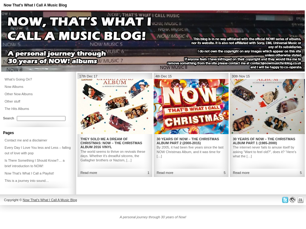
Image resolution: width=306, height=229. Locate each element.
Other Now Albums (19, 94)
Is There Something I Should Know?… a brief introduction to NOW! (35, 163)
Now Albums (14, 86)
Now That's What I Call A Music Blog (35, 5)
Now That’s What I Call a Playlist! (29, 173)
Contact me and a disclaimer (26, 140)
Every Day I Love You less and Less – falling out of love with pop (38, 150)
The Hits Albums (17, 109)
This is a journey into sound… (27, 180)
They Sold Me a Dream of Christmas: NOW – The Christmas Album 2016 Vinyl (111, 143)
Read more (88, 173)
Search (8, 118)
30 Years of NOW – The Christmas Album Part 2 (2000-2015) (188, 141)
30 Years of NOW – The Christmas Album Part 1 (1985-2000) (264, 141)
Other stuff (12, 101)
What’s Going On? (18, 79)
